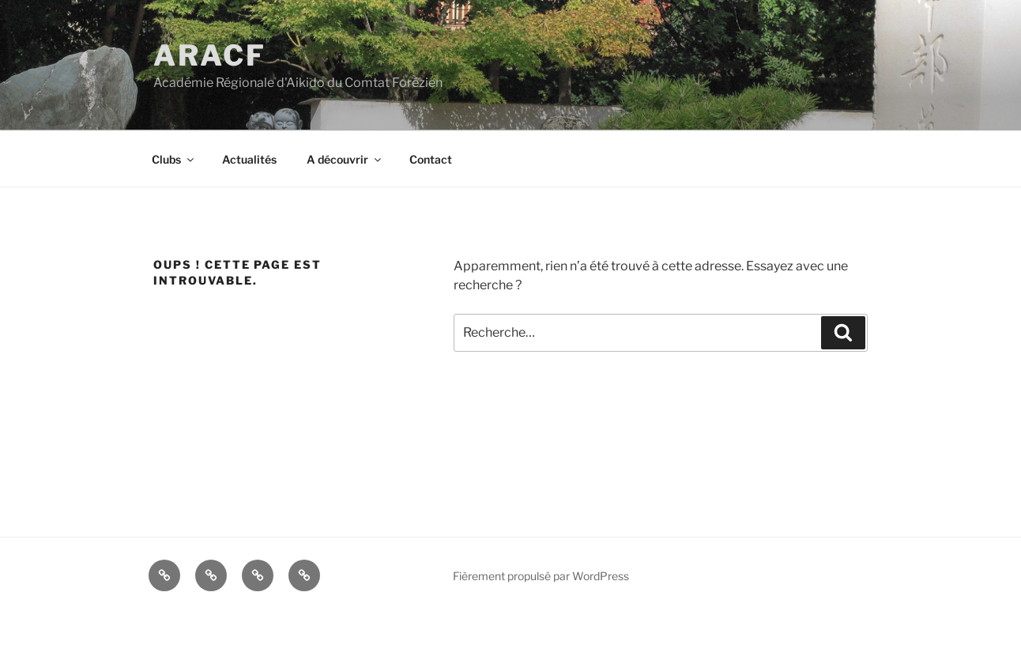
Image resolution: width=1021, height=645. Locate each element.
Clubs (174, 159)
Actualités (249, 159)
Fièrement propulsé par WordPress (541, 576)
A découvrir (345, 159)
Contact (430, 159)
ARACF (209, 55)
